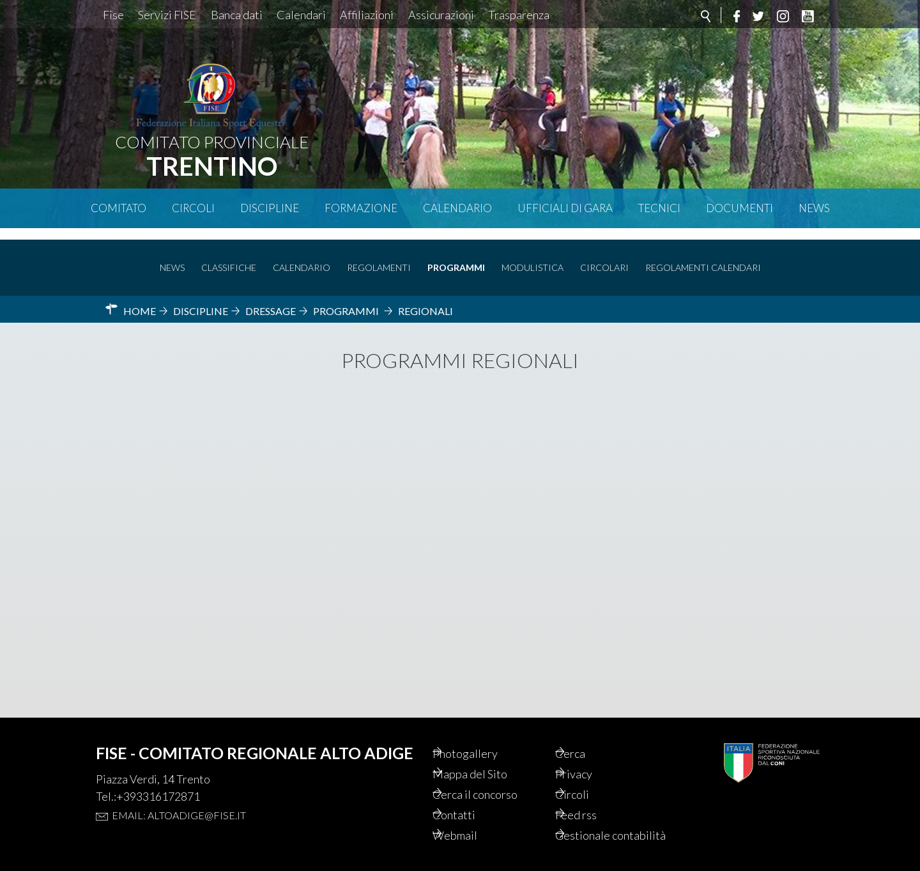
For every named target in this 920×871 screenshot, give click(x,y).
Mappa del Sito (488, 754)
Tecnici (659, 208)
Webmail (472, 819)
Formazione (361, 208)
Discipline (269, 208)
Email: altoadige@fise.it (179, 793)
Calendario (457, 208)
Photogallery (483, 732)
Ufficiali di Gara (565, 208)
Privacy (591, 754)
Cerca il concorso (495, 775)
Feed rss (594, 797)
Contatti (471, 797)
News (814, 208)
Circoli (193, 208)
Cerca (587, 732)
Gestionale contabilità (600, 827)
